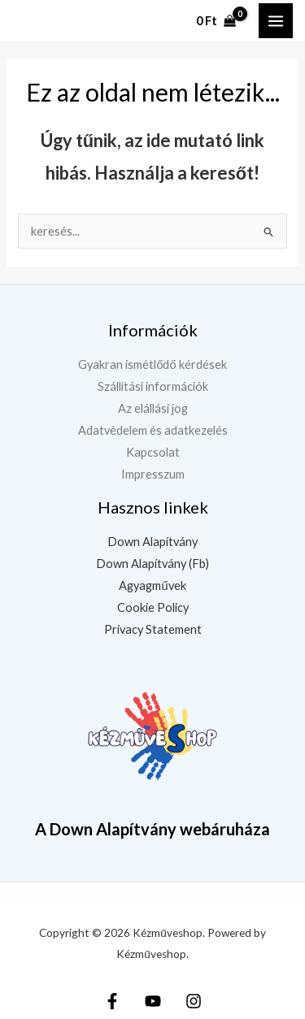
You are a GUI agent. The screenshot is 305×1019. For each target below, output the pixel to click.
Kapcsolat (153, 452)
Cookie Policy (153, 607)
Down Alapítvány (152, 542)
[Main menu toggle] (276, 20)
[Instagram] (193, 1001)
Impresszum (153, 474)
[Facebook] (112, 1001)
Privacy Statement (153, 629)
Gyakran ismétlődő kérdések (152, 364)
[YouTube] (153, 1001)
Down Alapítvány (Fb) (152, 563)
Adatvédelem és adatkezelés (153, 430)
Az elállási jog (153, 408)
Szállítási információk (153, 386)
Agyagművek (152, 585)
